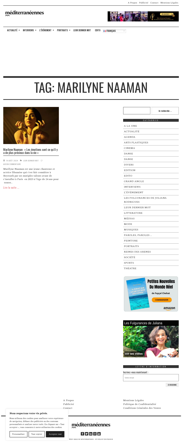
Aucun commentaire (12, 164)
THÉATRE (130, 268)
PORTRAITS (62, 30)
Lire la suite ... (11, 187)
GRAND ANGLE (134, 181)
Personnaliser (18, 434)
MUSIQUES (131, 230)
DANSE (128, 154)
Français (110, 31)
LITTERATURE (133, 213)
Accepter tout (55, 434)
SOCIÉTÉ (129, 257)
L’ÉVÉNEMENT (45, 30)
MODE (128, 224)
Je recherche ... (165, 110)
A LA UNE (130, 126)
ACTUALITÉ (12, 30)
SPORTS (129, 263)
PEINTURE (131, 241)
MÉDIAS (129, 218)
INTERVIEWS (28, 30)
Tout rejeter (36, 434)
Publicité (143, 2)
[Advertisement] (91, 55)
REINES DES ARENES (137, 252)
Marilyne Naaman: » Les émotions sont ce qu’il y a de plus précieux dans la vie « (30, 151)
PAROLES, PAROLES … (138, 235)
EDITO (97, 30)
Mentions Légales (169, 2)
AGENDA (129, 137)
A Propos (132, 2)
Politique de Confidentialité (139, 404)
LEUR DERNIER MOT (82, 30)
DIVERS (129, 165)
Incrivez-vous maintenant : (151, 375)
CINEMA (129, 148)
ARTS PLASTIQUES (136, 142)
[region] (37, 424)
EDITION (129, 170)
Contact (154, 2)
